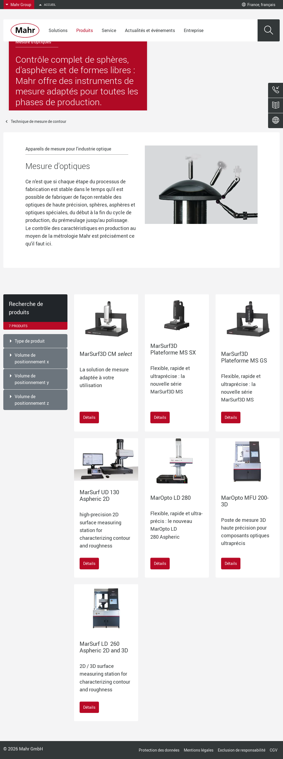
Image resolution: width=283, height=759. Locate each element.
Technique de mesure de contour (38, 121)
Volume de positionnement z (32, 399)
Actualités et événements (150, 30)
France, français (258, 4)
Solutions (58, 30)
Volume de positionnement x (32, 358)
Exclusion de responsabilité (241, 750)
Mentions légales (198, 750)
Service (109, 30)
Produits (84, 30)
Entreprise (193, 30)
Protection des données (159, 750)
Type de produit (30, 341)
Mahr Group (21, 4)
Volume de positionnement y (32, 379)
